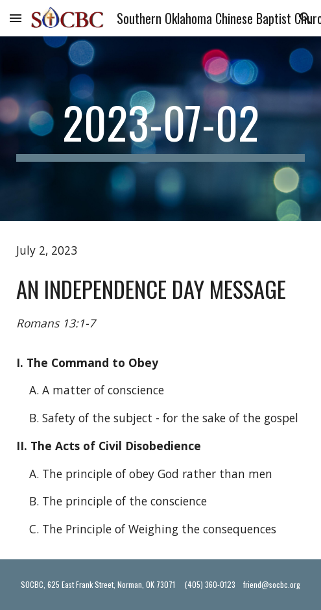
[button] (15, 18)
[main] (160, 128)
